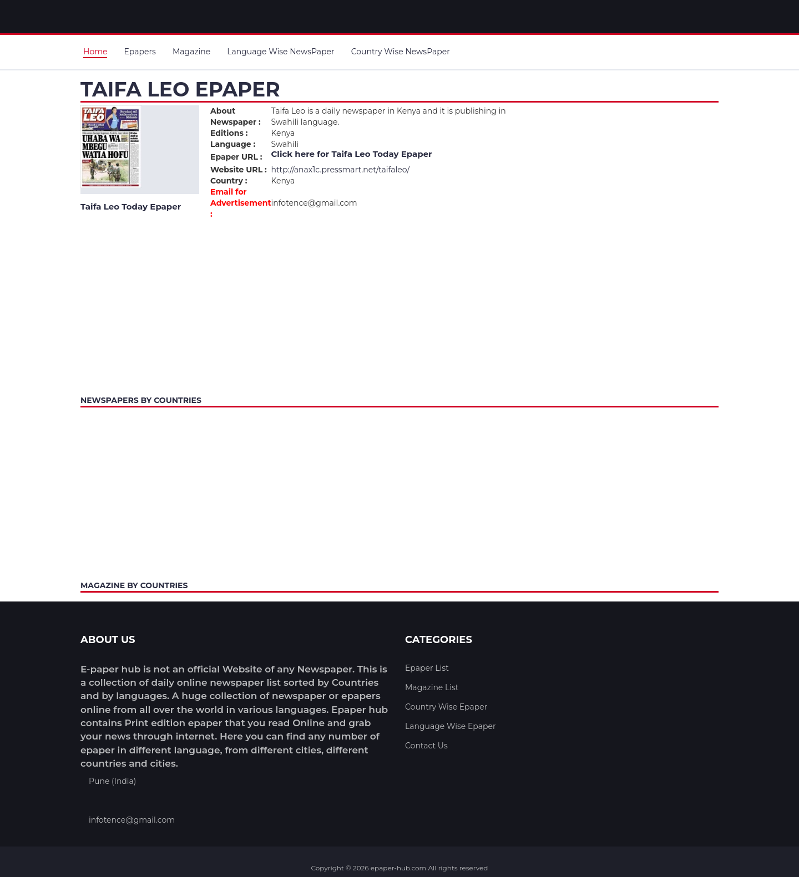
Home (95, 52)
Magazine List (432, 687)
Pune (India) (112, 781)
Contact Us (426, 746)
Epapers (139, 52)
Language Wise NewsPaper (280, 52)
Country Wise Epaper (446, 707)
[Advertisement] (399, 304)
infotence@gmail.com (132, 820)
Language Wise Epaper (450, 726)
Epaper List (427, 668)
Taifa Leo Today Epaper (381, 154)
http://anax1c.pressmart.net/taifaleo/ (340, 170)
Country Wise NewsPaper (400, 52)
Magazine (191, 52)
